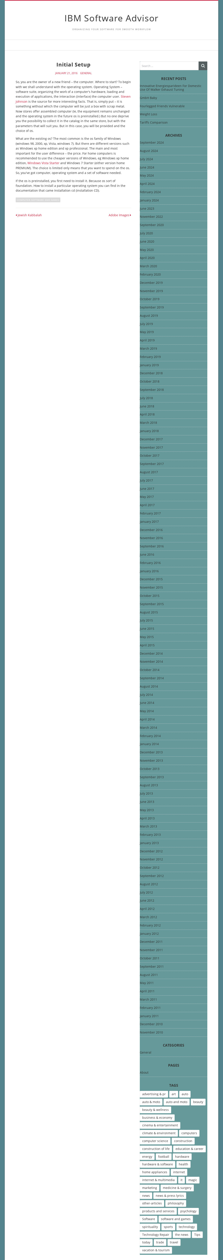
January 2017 (149, 522)
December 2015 (151, 579)
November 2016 (151, 538)
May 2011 (147, 983)
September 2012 (152, 876)
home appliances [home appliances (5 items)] (154, 1172)
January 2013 (149, 843)
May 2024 (147, 175)
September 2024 (152, 143)
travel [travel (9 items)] (174, 1242)
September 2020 (152, 225)
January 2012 (149, 934)
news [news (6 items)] (146, 1196)
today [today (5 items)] (146, 1242)
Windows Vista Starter (43, 163)
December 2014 (151, 654)
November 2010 (151, 1032)
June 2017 (147, 489)
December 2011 (151, 942)
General (86, 73)
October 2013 (149, 769)
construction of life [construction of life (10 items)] (156, 1149)
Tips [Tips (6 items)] (197, 1235)
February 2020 (150, 274)
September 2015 (152, 604)
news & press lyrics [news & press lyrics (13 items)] (170, 1196)
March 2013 (148, 826)
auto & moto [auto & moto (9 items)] (151, 1102)
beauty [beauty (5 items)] (198, 1102)
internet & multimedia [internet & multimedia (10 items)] (158, 1180)
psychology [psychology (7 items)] (188, 1211)
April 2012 (147, 909)
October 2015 (149, 596)
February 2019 (150, 357)
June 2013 (147, 802)
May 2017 (147, 497)
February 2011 (150, 1008)
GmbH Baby (148, 98)
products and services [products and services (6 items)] (158, 1211)
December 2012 (151, 851)
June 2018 (147, 406)
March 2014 (148, 728)
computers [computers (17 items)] (189, 1133)
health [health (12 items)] (183, 1164)
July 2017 (146, 480)
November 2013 (151, 761)
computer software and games (38, 199)
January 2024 (149, 200)
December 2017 (151, 439)
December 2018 (151, 373)
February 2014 (150, 736)
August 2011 (149, 975)
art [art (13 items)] (174, 1094)
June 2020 (147, 241)
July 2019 (146, 324)
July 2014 (146, 695)
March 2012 (148, 917)
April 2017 (147, 505)
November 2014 (151, 662)
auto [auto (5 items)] (185, 1094)
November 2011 (151, 950)
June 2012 (147, 900)
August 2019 (149, 316)
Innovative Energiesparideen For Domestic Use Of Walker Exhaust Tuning (170, 88)
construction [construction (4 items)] (183, 1141)
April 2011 (147, 991)
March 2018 (148, 423)
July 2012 (146, 892)
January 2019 (149, 365)
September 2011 (152, 967)
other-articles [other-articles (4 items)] (152, 1203)
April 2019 (147, 340)
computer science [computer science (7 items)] (155, 1141)
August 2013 (149, 785)
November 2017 (151, 448)
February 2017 (150, 513)
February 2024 (150, 192)
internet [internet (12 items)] (179, 1172)
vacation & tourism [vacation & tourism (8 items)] (156, 1250)
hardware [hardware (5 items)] (182, 1156)
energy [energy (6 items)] (147, 1156)
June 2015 (147, 629)
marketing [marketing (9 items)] (149, 1188)
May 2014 (147, 711)
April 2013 (147, 818)
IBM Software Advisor (111, 18)
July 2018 (146, 398)
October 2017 (149, 456)
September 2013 (152, 777)
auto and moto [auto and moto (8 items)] (176, 1102)
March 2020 (148, 266)
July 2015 (146, 620)
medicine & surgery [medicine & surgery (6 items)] (177, 1188)
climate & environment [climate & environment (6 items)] (159, 1133)
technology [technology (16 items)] (187, 1227)
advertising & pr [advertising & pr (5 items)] (154, 1094)
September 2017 (152, 464)
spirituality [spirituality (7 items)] (150, 1227)
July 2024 (146, 159)
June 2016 (147, 555)
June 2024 (147, 167)
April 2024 (147, 184)
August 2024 (149, 151)
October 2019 (149, 299)
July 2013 (146, 793)
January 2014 (149, 744)
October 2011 (149, 958)
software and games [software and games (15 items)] (176, 1219)
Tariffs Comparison (154, 122)
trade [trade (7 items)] (160, 1242)
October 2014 (149, 670)
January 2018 (149, 431)
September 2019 (152, 307)
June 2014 (147, 703)
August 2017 (149, 472)
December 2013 (151, 752)
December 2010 (151, 1024)
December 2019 (151, 283)
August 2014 (149, 686)
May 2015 (147, 637)
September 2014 (152, 678)
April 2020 (147, 258)
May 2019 (147, 332)
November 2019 (151, 291)
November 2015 (151, 587)
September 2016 (152, 546)
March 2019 (148, 349)
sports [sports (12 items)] (168, 1227)
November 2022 (151, 217)
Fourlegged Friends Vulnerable (162, 106)
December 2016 (151, 530)
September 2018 (152, 390)
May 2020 (147, 250)
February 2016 (150, 563)
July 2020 (146, 233)
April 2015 (147, 645)
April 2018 (147, 414)
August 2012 (149, 884)
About (144, 1072)
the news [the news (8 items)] (181, 1235)
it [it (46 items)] (181, 1180)
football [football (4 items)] (163, 1156)
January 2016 (149, 571)
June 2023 (147, 209)
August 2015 (149, 612)
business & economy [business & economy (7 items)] (157, 1117)
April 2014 (147, 719)
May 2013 (147, 810)
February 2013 (150, 835)
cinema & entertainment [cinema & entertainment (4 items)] (160, 1125)
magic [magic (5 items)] (192, 1180)
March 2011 (148, 999)
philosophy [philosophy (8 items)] (176, 1203)
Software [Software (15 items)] (148, 1219)
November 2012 (151, 859)
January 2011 (149, 1016)
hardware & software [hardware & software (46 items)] (157, 1164)
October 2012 (149, 868)
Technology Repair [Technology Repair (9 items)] (155, 1235)
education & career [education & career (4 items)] (189, 1149)
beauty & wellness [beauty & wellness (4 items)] (155, 1110)
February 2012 (150, 925)
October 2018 (149, 381)
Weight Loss (148, 114)
